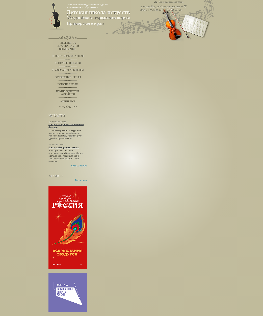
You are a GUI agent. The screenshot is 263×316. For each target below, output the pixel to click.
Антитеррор (67, 101)
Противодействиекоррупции (68, 93)
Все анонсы (81, 180)
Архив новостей (79, 165)
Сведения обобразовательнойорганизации (68, 46)
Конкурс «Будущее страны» (63, 147)
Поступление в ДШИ (68, 63)
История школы (68, 84)
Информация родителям (68, 70)
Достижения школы (68, 77)
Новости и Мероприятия (68, 56)
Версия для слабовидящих (171, 2)
